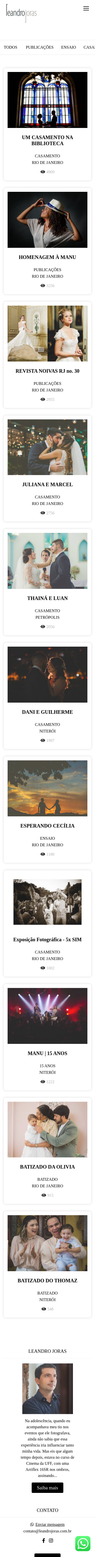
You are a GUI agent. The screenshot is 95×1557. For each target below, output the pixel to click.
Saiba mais (47, 1487)
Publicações (39, 47)
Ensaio (68, 47)
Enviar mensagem (50, 1525)
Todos (10, 47)
